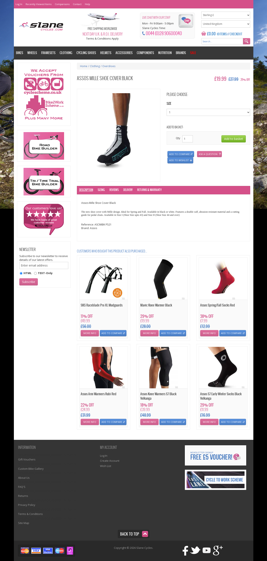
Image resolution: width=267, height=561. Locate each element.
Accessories (124, 53)
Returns (23, 496)
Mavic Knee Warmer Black (156, 305)
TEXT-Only (45, 273)
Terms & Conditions (30, 514)
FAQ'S (21, 487)
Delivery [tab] (128, 190)
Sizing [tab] (101, 190)
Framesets (48, 53)
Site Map (23, 523)
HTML (28, 273)
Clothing (95, 66)
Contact (77, 4)
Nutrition (165, 53)
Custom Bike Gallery (31, 469)
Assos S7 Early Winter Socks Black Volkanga (221, 396)
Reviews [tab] (114, 190)
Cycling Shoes (86, 53)
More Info (89, 333)
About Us (24, 478)
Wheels (32, 53)
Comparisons (62, 4)
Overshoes (108, 66)
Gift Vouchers (27, 459)
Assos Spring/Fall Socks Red (217, 305)
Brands (181, 53)
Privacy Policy (26, 505)
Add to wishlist (179, 160)
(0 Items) (222, 34)
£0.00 (211, 34)
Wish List (105, 466)
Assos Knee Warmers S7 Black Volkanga (158, 396)
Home (83, 66)
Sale (193, 53)
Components (145, 53)
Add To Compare (111, 333)
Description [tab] (86, 190)
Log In (19, 4)
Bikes (19, 53)
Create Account (109, 461)
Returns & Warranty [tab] (149, 190)
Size (169, 103)
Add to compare (179, 154)
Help (87, 4)
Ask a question (208, 154)
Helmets (105, 53)
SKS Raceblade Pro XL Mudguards (101, 305)
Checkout (236, 34)
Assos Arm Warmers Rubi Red (98, 394)
